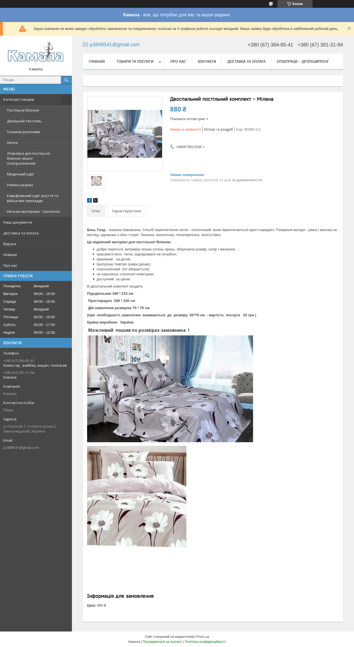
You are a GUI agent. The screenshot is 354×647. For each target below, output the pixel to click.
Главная (97, 61)
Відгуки (9, 243)
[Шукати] (66, 80)
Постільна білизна (23, 110)
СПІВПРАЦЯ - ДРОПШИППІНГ (303, 61)
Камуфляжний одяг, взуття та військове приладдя (32, 198)
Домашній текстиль (24, 120)
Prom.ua (203, 637)
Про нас (10, 265)
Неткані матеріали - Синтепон (33, 211)
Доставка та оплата (21, 233)
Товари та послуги (134, 61)
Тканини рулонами (23, 131)
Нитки (12, 142)
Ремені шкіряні (20, 184)
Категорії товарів (18, 99)
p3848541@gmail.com (21, 447)
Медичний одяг (20, 174)
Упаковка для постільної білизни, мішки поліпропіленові (28, 158)
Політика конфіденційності (205, 642)
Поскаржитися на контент (162, 642)
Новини (10, 254)
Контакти (207, 61)
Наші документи (17, 222)
